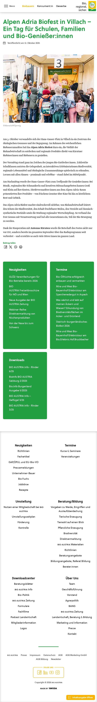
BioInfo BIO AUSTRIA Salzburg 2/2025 (20, 378)
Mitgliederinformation (23, 622)
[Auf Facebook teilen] (5, 246)
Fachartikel (23, 456)
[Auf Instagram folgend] (58, 672)
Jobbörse (23, 484)
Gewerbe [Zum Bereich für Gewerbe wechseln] (61, 6)
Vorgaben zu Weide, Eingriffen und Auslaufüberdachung (70, 509)
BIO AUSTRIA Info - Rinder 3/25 (24, 407)
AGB (60, 655)
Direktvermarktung (70, 539)
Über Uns (72, 578)
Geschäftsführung (72, 589)
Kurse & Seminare (70, 451)
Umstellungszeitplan (23, 516)
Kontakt (72, 633)
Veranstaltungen (70, 456)
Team (72, 583)
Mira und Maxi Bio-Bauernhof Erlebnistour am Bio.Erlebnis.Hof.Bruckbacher (72, 335)
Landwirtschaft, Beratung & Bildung (72, 617)
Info (23, 589)
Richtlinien (24, 451)
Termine (70, 445)
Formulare (23, 606)
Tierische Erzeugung (70, 516)
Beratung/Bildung (70, 501)
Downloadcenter (23, 578)
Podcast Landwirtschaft (23, 617)
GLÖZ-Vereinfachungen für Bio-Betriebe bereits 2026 (24, 278)
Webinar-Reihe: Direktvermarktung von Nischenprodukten (22, 313)
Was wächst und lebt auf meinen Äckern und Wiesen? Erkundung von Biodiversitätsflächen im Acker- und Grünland (69, 308)
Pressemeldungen (23, 467)
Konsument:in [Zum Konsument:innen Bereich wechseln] (45, 6)
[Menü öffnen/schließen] (11, 6)
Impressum (35, 655)
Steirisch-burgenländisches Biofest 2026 (71, 323)
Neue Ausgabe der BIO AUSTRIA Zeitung (22, 302)
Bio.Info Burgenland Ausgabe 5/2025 (20, 388)
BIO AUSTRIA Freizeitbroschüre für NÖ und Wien (24, 290)
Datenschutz (49, 655)
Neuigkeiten (23, 445)
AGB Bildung (42, 659)
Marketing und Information (72, 622)
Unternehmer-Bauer (23, 473)
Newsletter (56, 659)
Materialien (70, 544)
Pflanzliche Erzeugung (70, 527)
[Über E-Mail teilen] (15, 246)
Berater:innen (70, 566)
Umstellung (23, 501)
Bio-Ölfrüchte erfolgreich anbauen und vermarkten (70, 278)
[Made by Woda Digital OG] (48, 688)
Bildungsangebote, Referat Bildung (70, 561)
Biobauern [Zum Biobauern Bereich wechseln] (28, 6)
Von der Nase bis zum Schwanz (21, 325)
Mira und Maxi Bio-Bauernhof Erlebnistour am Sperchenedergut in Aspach (72, 290)
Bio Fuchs (23, 478)
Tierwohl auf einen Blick (70, 522)
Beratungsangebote (70, 555)
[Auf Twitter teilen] (10, 246)
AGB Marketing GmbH (76, 655)
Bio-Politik (23, 595)
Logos (23, 628)
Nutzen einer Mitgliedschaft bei (23, 509)
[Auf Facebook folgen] (39, 672)
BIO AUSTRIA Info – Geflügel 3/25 (20, 398)
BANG (72, 606)
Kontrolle (23, 527)
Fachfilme (23, 611)
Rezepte (23, 490)
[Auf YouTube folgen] (51, 672)
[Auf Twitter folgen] (45, 672)
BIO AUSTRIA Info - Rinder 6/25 (24, 369)
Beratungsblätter (23, 583)
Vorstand (72, 595)
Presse (72, 628)
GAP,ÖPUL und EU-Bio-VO (24, 462)
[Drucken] (20, 246)
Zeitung (23, 600)
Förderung (23, 522)
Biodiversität (70, 533)
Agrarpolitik (72, 600)
